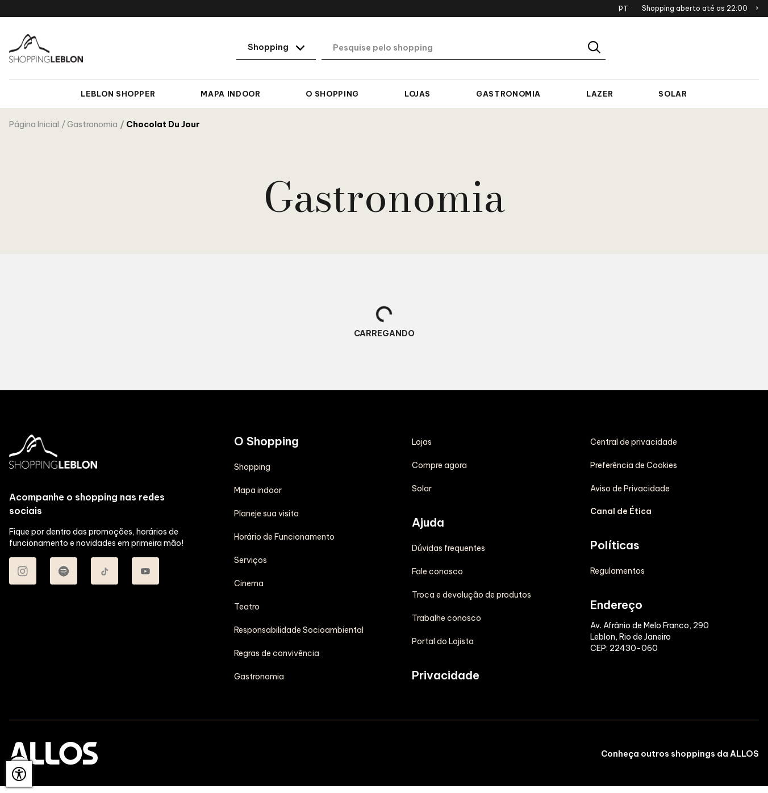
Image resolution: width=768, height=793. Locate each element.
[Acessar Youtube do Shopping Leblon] (145, 571)
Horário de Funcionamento (284, 537)
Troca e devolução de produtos (471, 595)
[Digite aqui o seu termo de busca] (464, 48)
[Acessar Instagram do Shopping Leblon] (22, 571)
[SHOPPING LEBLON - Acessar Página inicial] (46, 48)
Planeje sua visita (266, 513)
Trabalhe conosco (446, 618)
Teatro (247, 607)
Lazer (599, 93)
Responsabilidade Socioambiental (299, 630)
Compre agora (439, 465)
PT (623, 8)
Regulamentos (617, 571)
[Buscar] (595, 48)
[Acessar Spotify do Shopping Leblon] (63, 571)
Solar (672, 93)
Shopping (252, 467)
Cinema (249, 583)
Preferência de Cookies (633, 465)
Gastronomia (508, 93)
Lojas (417, 93)
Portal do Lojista (443, 641)
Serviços (250, 560)
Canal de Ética (621, 511)
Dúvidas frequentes (448, 548)
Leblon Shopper (118, 93)
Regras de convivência (276, 653)
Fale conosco (437, 571)
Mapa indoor (230, 93)
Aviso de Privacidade (630, 488)
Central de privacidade (633, 442)
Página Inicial (34, 124)
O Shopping (332, 93)
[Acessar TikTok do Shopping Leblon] (104, 571)
